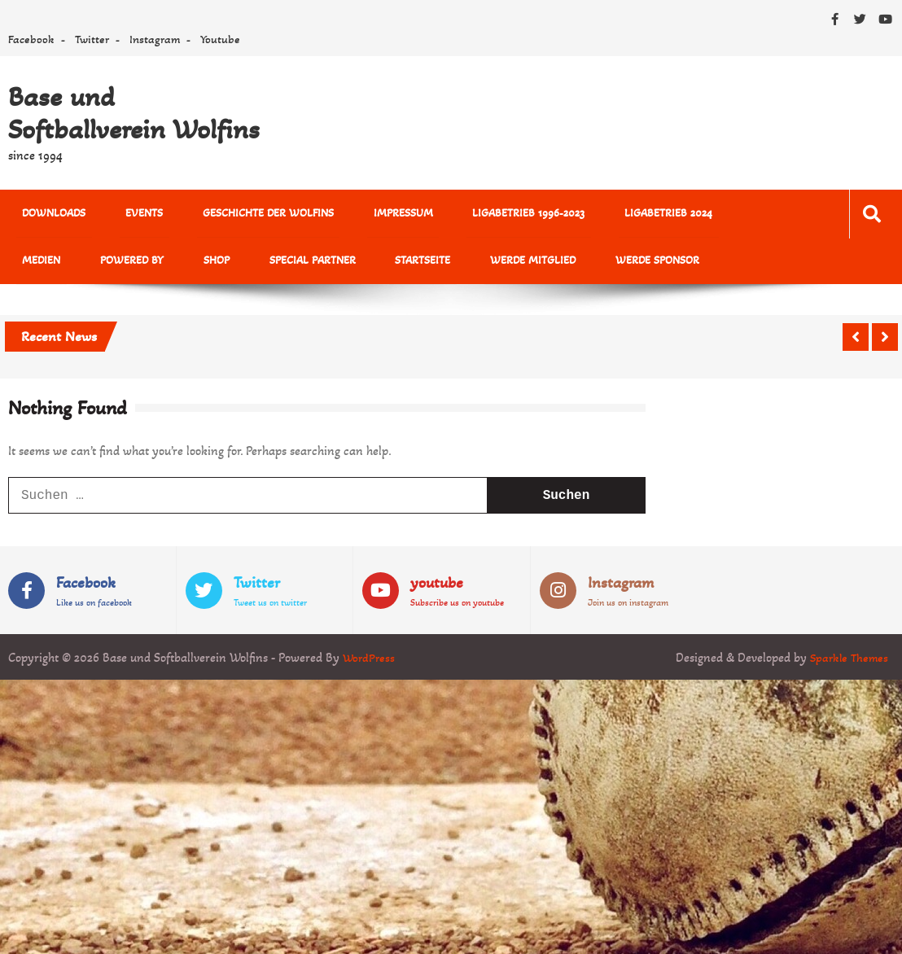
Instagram (154, 39)
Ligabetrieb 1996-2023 (474, 214)
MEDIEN (693, 214)
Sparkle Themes (847, 662)
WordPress (370, 662)
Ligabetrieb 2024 (602, 214)
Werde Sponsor (513, 264)
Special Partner (204, 264)
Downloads (48, 214)
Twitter (92, 39)
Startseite (303, 264)
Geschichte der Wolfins (238, 214)
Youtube (220, 39)
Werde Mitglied (401, 264)
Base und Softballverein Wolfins (134, 113)
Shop (120, 264)
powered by (48, 264)
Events (126, 214)
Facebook (31, 39)
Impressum (361, 214)
